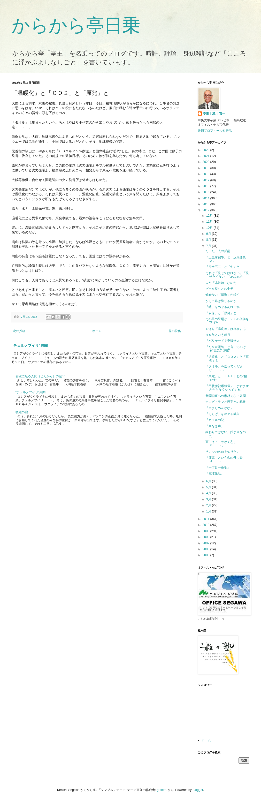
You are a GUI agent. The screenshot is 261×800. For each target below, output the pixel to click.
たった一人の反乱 (217, 251)
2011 (206, 519)
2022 (206, 150)
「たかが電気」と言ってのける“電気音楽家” (225, 348)
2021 (206, 156)
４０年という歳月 (217, 335)
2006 (206, 549)
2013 (206, 204)
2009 (206, 531)
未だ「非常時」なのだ (220, 283)
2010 (206, 525)
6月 (209, 481)
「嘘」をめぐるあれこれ (222, 307)
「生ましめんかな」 (219, 408)
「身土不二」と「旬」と (222, 267)
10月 (210, 228)
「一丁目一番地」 (217, 467)
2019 (206, 168)
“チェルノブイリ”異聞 (30, 345)
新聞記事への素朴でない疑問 (225, 396)
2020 (206, 162)
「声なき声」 (214, 426)
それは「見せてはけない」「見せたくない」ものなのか (227, 274)
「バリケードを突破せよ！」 (225, 341)
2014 (206, 198)
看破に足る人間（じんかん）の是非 (40, 376)
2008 (206, 537)
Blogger (198, 790)
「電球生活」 (214, 473)
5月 (209, 487)
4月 (209, 493)
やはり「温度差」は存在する (225, 329)
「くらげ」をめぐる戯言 (222, 414)
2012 (206, 210)
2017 (206, 180)
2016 (206, 186)
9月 (209, 234)
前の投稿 (174, 331)
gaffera (161, 790)
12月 (210, 215)
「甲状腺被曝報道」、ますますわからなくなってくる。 (227, 387)
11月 (210, 221)
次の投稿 (19, 331)
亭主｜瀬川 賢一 (214, 113)
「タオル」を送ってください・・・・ (224, 368)
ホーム (97, 331)
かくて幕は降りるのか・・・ (225, 301)
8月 (209, 239)
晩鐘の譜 (22, 412)
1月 (209, 511)
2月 (209, 505)
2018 (206, 174)
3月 (209, 499)
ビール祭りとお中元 (219, 289)
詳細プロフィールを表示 (215, 130)
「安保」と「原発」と (220, 313)
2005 (206, 555)
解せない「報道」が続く (222, 295)
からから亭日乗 (76, 25)
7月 (209, 246)
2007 (206, 543)
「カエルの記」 (216, 420)
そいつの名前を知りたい (222, 452)
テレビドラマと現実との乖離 (225, 402)
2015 (206, 192)
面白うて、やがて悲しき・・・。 (220, 443)
